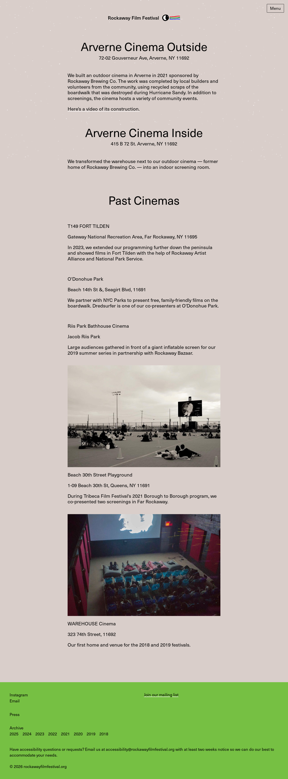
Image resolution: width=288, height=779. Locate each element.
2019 (91, 734)
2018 (103, 734)
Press (15, 714)
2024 (27, 734)
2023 (39, 734)
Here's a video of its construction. (104, 108)
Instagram (19, 695)
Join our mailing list (161, 694)
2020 (78, 734)
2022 (52, 734)
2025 (14, 734)
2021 (65, 734)
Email (15, 701)
